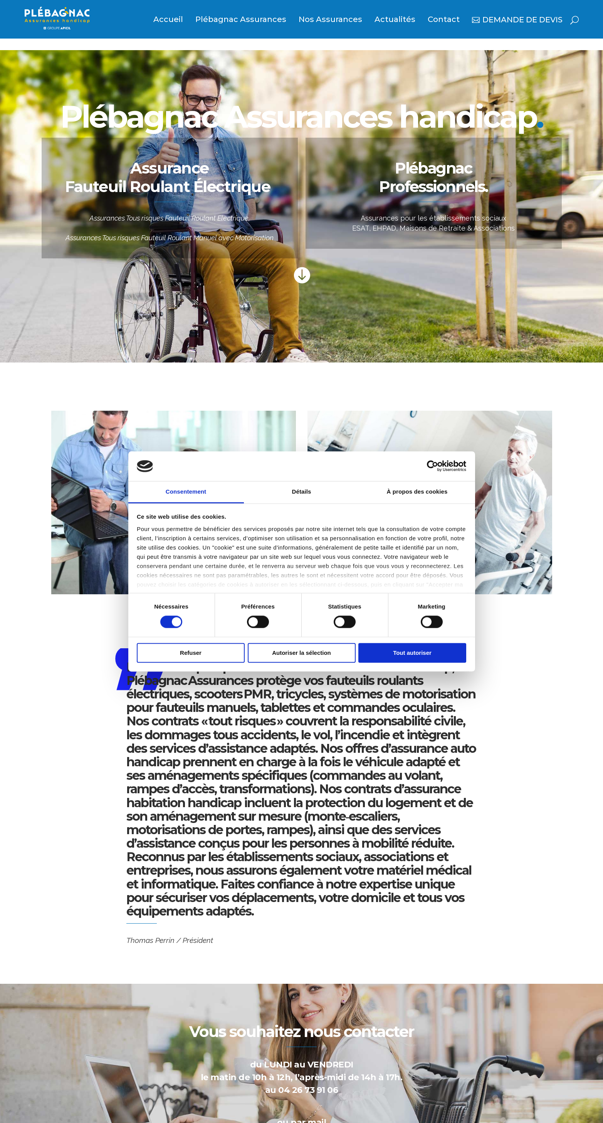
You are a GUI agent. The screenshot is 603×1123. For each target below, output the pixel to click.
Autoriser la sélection (301, 652)
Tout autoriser (412, 652)
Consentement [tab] (186, 491)
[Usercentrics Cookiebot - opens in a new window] (432, 466)
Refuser (191, 652)
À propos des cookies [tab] (417, 491)
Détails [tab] (301, 491)
